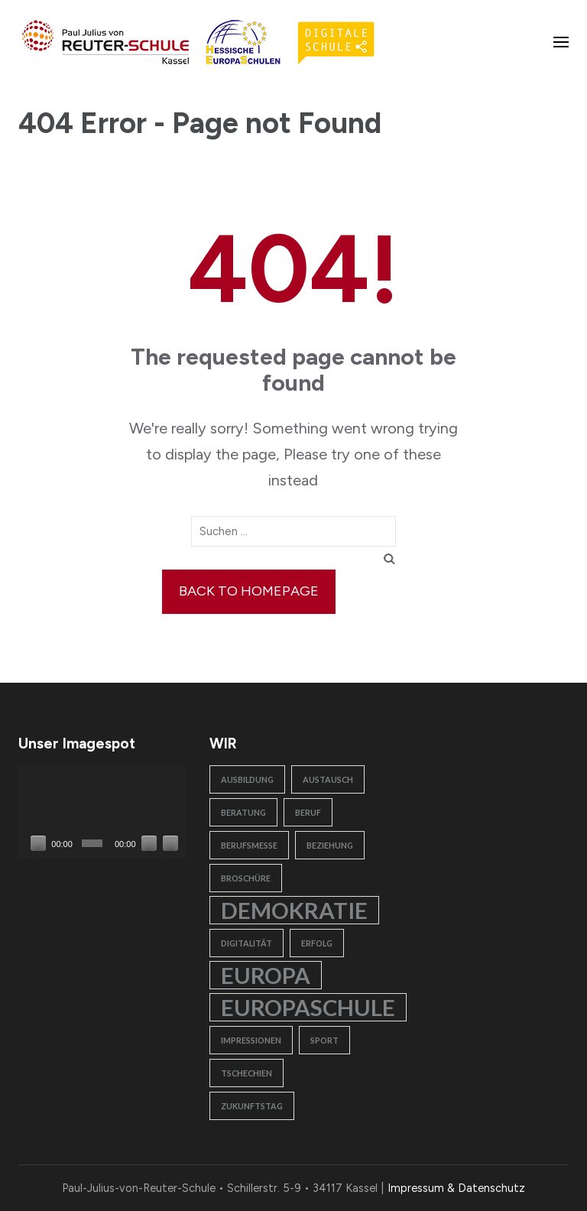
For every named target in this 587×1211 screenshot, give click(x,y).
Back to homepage (249, 591)
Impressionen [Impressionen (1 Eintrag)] (251, 1040)
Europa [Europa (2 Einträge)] (265, 975)
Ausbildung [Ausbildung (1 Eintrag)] (247, 779)
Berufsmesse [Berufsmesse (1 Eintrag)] (249, 845)
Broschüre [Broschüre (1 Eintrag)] (246, 878)
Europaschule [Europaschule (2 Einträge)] (308, 1007)
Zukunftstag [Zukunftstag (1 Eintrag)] (252, 1106)
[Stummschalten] (149, 843)
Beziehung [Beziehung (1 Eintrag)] (329, 845)
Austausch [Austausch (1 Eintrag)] (328, 779)
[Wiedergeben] (38, 843)
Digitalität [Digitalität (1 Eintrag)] (246, 943)
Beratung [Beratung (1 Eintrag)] (243, 812)
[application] (102, 812)
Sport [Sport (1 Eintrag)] (324, 1040)
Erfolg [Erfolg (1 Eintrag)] (316, 943)
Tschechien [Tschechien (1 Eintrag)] (246, 1073)
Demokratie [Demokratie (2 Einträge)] (294, 910)
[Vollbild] (170, 843)
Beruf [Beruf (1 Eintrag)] (308, 812)
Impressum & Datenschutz (456, 1188)
